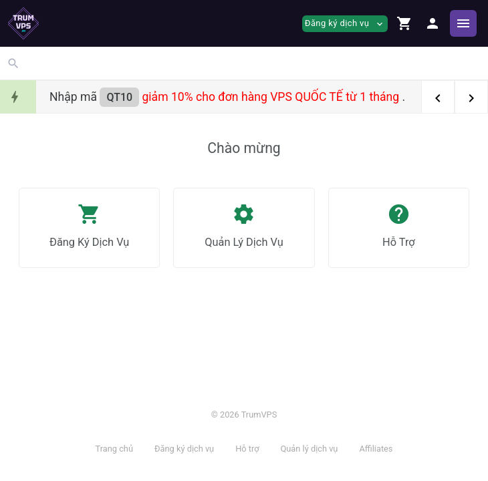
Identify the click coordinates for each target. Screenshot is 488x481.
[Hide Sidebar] (463, 23)
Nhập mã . (227, 97)
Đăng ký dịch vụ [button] (345, 23)
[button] (404, 23)
